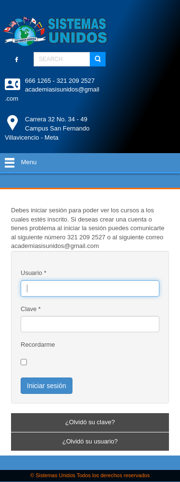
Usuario (33, 272)
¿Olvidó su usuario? (90, 441)
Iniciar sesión (46, 386)
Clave (31, 309)
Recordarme (38, 344)
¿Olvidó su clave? (90, 422)
